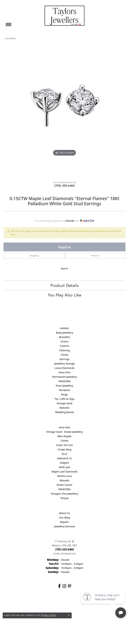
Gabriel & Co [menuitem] (64, 458)
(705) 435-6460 (64, 185)
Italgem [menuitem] (64, 462)
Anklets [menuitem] (64, 328)
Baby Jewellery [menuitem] (64, 332)
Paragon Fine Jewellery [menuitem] (64, 493)
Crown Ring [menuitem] (64, 449)
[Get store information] (64, 553)
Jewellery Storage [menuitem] (64, 363)
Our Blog (64, 517)
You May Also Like (64, 295)
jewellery (11, 38)
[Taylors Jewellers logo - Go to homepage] (64, 16)
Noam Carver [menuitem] (64, 484)
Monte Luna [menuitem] (64, 476)
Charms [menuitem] (64, 346)
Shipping (34, 255)
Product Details (64, 285)
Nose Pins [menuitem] (64, 372)
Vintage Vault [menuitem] (64, 403)
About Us (64, 513)
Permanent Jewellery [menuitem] (64, 376)
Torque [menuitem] (64, 498)
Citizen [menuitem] (65, 440)
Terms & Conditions (68, 602)
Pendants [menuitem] (64, 390)
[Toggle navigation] (8, 24)
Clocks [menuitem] (64, 354)
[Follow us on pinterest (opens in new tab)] (69, 586)
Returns (95, 255)
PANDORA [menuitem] (64, 381)
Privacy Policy (47, 602)
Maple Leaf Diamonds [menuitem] (64, 471)
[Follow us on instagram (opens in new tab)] (64, 586)
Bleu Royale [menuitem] (64, 436)
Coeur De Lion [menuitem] (64, 445)
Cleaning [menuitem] (64, 350)
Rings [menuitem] (64, 394)
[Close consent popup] (69, 615)
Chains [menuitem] (65, 341)
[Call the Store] (64, 549)
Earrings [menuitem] (64, 359)
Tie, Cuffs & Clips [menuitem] (64, 399)
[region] (64, 112)
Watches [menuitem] (64, 407)
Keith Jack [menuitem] (64, 467)
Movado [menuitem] (64, 480)
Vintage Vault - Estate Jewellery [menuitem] (64, 431)
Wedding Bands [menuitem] (64, 412)
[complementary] (103, 601)
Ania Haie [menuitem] (64, 427)
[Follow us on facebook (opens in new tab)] (59, 586)
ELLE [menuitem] (64, 454)
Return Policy (29, 602)
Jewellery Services (64, 526)
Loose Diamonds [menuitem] (64, 368)
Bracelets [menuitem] (64, 337)
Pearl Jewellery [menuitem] (64, 385)
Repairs (64, 522)
